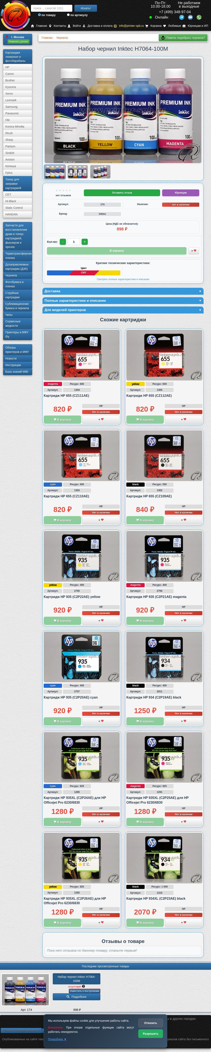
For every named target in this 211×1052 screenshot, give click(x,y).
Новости (10, 358)
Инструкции (13, 365)
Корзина (153, 26)
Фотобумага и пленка (14, 284)
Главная (39, 26)
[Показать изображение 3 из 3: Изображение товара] (100, 172)
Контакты (57, 26)
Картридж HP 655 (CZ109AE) (149, 497)
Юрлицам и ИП (195, 26)
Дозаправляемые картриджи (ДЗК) (17, 266)
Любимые (172, 26)
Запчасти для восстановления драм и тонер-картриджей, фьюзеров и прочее (16, 236)
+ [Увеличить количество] (85, 241)
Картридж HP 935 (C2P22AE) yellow (72, 597)
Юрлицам (181, 192)
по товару (47, 15)
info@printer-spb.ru (129, 26)
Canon (9, 73)
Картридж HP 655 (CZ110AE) (66, 497)
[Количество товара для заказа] (74, 241)
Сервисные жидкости (13, 323)
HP (7, 67)
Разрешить (150, 1033)
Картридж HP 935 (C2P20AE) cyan (71, 698)
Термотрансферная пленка (18, 255)
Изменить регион (18, 41)
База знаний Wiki (16, 371)
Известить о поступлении (84, 991)
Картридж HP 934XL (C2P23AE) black (155, 899)
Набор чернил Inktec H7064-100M (76, 979)
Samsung (11, 106)
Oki (7, 120)
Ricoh (9, 133)
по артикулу (77, 15)
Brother (10, 80)
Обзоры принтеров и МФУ (17, 349)
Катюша (10, 166)
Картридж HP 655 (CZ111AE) (66, 396)
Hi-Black (10, 201)
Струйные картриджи (12, 295)
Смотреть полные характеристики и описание (123, 278)
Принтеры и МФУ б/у (16, 334)
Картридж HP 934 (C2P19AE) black (153, 698)
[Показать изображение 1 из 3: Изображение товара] (55, 172)
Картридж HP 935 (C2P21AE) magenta (156, 597)
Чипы (9, 314)
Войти (74, 26)
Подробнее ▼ (57, 1039)
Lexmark (10, 100)
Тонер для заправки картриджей (13, 184)
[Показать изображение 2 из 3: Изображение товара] (78, 172)
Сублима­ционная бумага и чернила (17, 306)
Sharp (9, 139)
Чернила (11, 275)
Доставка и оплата (97, 26)
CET (8, 194)
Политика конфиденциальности (21, 1031)
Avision (10, 159)
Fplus (8, 172)
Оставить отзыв (122, 192)
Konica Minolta (14, 126)
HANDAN (11, 214)
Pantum (10, 146)
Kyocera (10, 87)
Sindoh (9, 153)
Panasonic (12, 113)
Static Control (14, 207)
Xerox (9, 93)
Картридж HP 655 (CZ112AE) (149, 396)
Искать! (86, 8)
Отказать (150, 1023)
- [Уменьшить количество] (63, 241)
